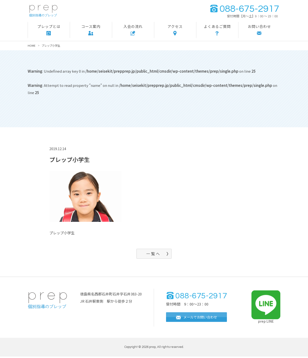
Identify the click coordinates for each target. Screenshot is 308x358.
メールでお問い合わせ (198, 318)
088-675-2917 (244, 9)
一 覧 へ (153, 254)
